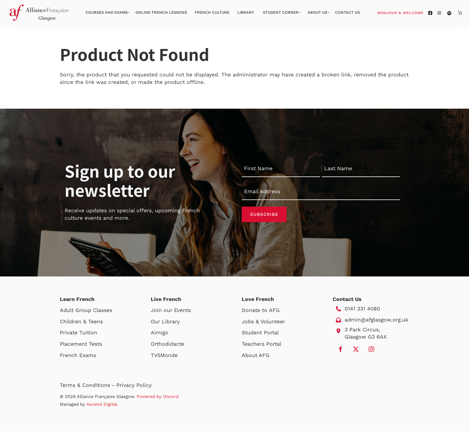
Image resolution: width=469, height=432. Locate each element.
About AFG (255, 356)
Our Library (165, 322)
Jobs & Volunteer (263, 322)
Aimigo (159, 334)
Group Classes (93, 311)
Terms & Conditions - (88, 386)
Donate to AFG (261, 311)
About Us (317, 12)
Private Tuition (78, 334)
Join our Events (171, 311)
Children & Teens (81, 322)
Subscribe (264, 214)
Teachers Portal (261, 345)
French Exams (78, 356)
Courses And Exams (107, 12)
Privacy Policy (134, 386)
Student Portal (260, 334)
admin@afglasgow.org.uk (376, 321)
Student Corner (281, 12)
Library (245, 12)
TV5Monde (164, 356)
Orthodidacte (167, 345)
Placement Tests (81, 345)
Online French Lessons (161, 12)
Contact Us (347, 12)
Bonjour (412, 12)
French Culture (212, 12)
